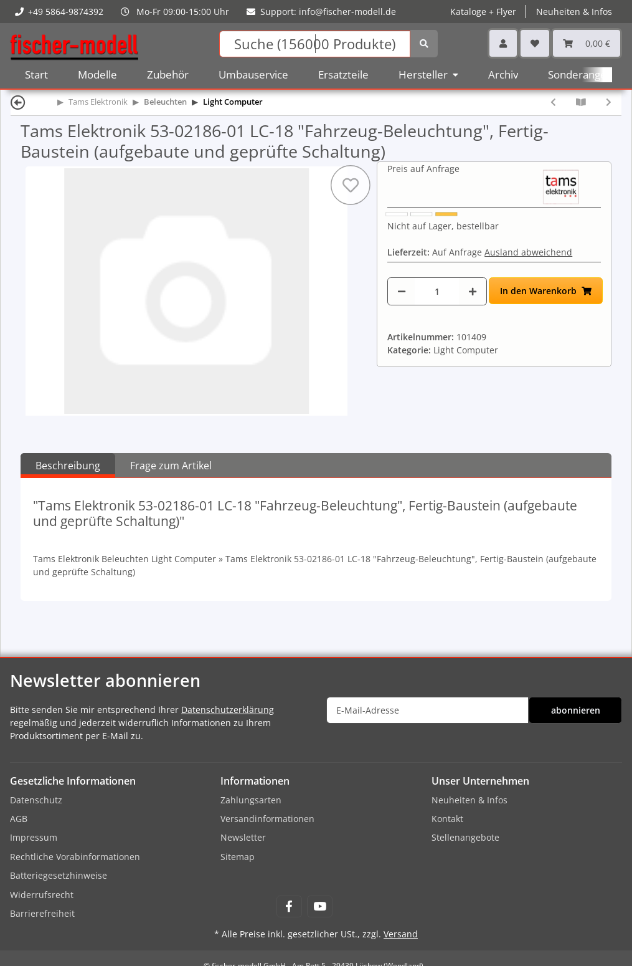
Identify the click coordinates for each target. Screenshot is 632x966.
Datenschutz (36, 800)
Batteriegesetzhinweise (58, 875)
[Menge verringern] (401, 291)
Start (36, 74)
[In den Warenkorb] (546, 290)
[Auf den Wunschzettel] (350, 185)
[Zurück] (18, 102)
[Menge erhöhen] (472, 291)
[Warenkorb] (586, 43)
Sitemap (237, 857)
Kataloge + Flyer (483, 11)
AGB (18, 819)
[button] (503, 43)
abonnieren (575, 710)
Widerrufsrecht (41, 895)
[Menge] (437, 291)
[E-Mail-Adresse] (427, 710)
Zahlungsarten (250, 800)
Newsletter (243, 837)
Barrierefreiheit (42, 913)
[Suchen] (314, 44)
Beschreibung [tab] (67, 465)
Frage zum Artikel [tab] (171, 465)
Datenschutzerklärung (227, 709)
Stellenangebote (465, 837)
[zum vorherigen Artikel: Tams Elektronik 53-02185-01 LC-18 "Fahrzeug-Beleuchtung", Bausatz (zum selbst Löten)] (553, 101)
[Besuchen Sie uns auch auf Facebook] (289, 906)
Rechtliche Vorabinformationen (75, 857)
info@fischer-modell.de (347, 11)
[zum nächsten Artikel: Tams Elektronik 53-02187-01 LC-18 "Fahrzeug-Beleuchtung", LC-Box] (608, 101)
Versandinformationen (267, 819)
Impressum (33, 837)
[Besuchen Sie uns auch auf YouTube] (320, 906)
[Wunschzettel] (535, 43)
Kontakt (447, 819)
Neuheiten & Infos (574, 11)
